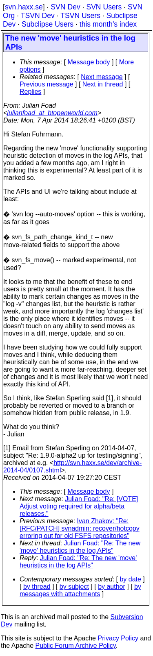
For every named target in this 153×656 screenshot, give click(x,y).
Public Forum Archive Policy (75, 645)
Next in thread (102, 84)
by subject (74, 586)
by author (111, 586)
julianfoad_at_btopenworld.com (52, 112)
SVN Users (104, 7)
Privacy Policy (118, 638)
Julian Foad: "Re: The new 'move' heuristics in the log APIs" (80, 547)
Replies (30, 91)
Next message (101, 76)
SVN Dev (65, 7)
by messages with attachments (80, 590)
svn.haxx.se (24, 7)
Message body (88, 62)
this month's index (108, 24)
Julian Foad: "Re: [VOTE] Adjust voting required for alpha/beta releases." (79, 506)
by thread (37, 586)
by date (130, 579)
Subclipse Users (47, 24)
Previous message (46, 84)
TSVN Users (80, 15)
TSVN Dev (38, 15)
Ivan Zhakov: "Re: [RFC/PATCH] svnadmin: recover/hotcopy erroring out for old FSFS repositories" (80, 528)
